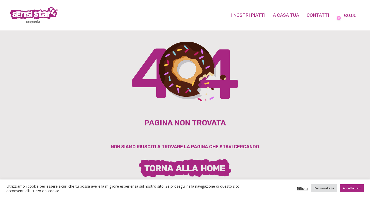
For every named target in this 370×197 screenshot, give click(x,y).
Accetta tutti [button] (352, 188)
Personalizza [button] (324, 188)
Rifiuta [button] (302, 188)
